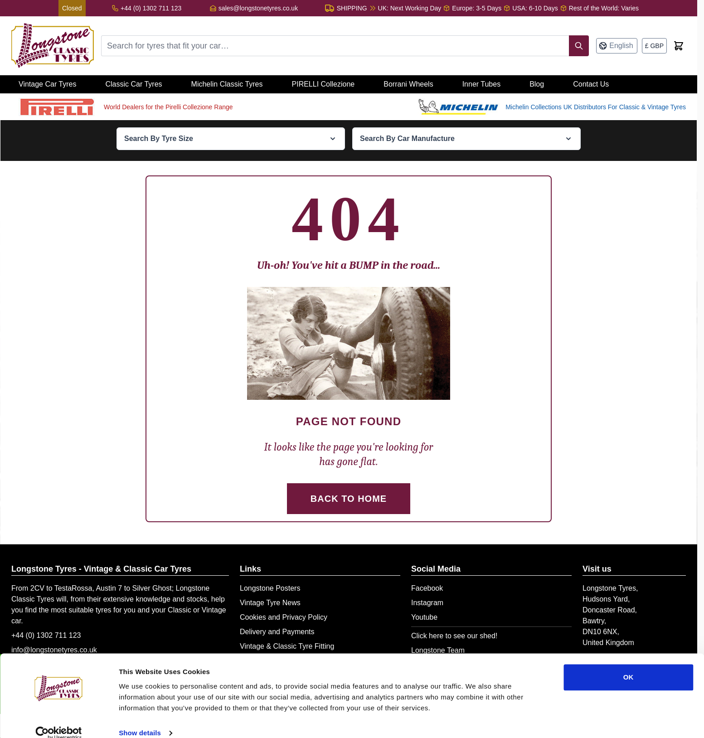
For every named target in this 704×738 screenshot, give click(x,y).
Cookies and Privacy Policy (283, 617)
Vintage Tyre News (270, 603)
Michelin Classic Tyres (227, 84)
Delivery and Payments (277, 632)
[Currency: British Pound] (654, 45)
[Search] (579, 45)
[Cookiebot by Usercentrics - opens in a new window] (58, 720)
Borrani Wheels (408, 84)
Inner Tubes (481, 84)
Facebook (427, 588)
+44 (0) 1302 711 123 (46, 635)
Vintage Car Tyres (47, 84)
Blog (536, 84)
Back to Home (349, 499)
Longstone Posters (270, 588)
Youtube (424, 617)
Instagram (427, 603)
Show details (140, 720)
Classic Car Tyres (133, 84)
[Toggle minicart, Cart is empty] (678, 46)
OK (628, 664)
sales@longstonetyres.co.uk (258, 8)
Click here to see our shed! (454, 636)
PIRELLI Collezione (323, 84)
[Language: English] (616, 45)
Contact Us (591, 84)
